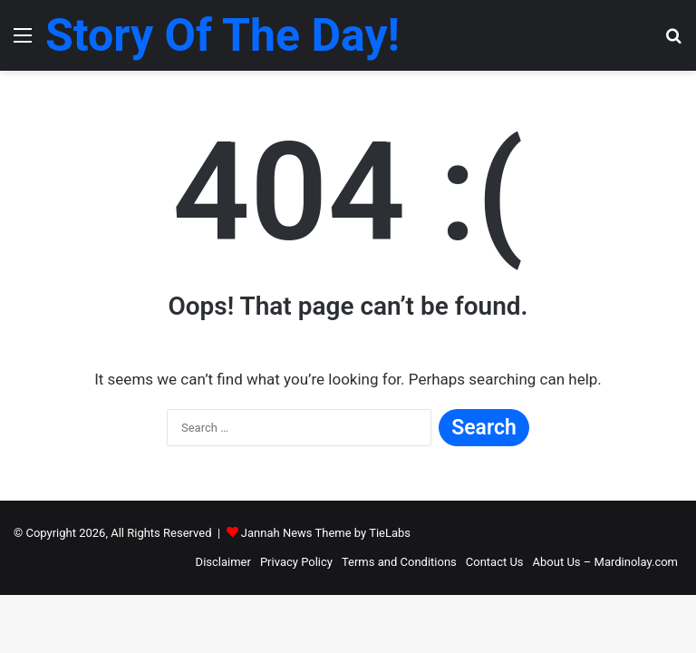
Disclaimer (223, 562)
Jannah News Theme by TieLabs (326, 533)
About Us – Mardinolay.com (605, 562)
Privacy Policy (296, 562)
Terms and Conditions (399, 562)
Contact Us (495, 562)
